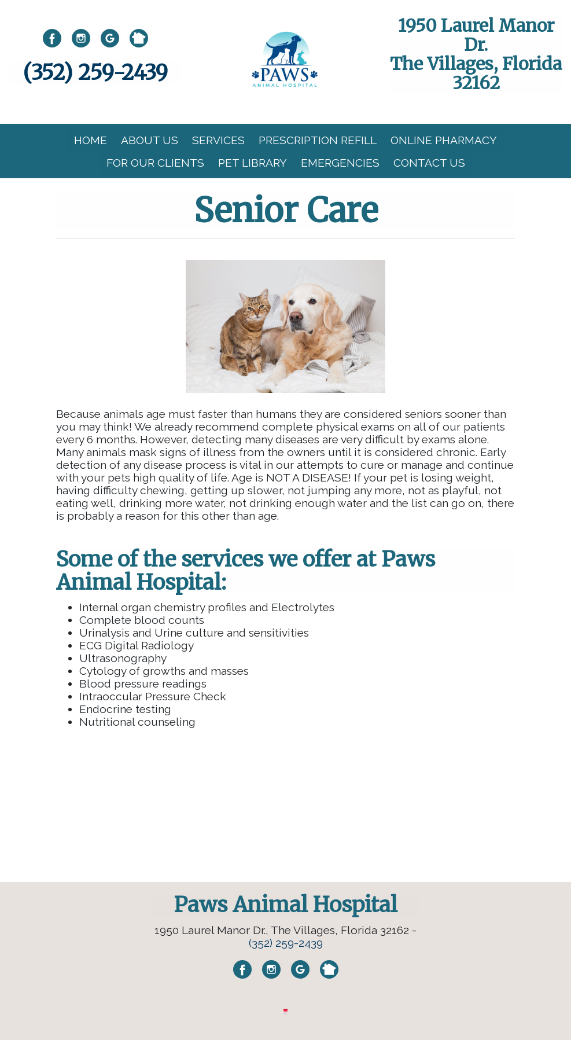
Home (90, 140)
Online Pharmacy (444, 140)
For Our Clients (155, 162)
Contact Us (429, 162)
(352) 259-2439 (95, 73)
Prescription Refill (318, 140)
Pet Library (252, 162)
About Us (149, 140)
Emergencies (340, 162)
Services (218, 140)
